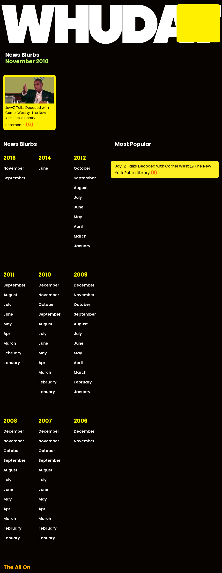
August (81, 188)
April (78, 226)
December (48, 285)
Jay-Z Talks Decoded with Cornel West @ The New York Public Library (27, 112)
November (13, 168)
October (82, 168)
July (78, 197)
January (82, 246)
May (78, 217)
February (12, 353)
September (14, 178)
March (80, 236)
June (43, 168)
